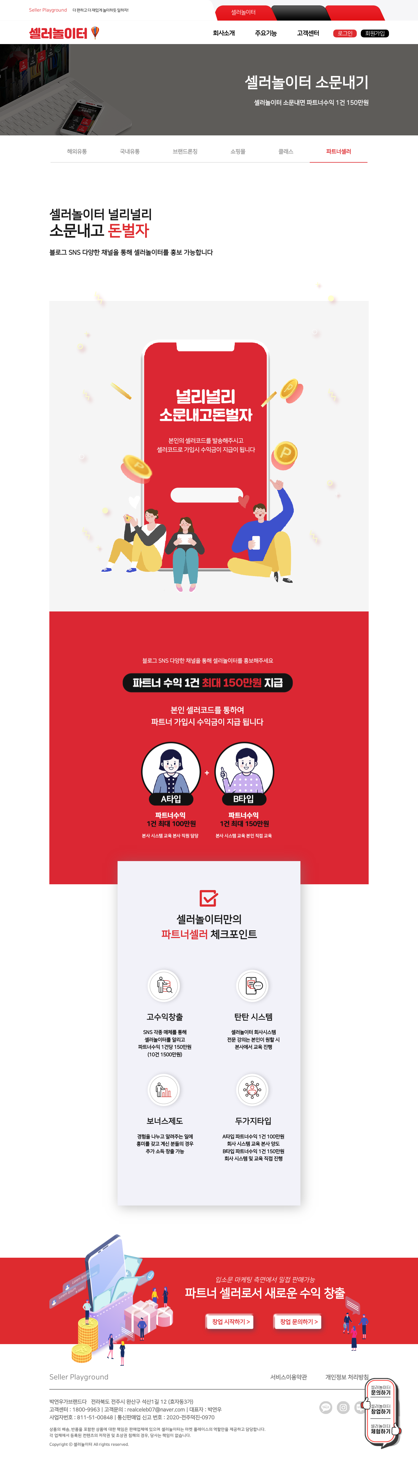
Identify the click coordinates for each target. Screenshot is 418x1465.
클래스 (285, 152)
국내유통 (130, 152)
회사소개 (224, 33)
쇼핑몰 (237, 152)
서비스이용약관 (288, 1380)
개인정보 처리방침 (347, 1380)
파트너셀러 (338, 152)
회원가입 (375, 33)
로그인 (345, 33)
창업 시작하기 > (231, 1324)
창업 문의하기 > (299, 1324)
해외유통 (77, 152)
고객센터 (308, 33)
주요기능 (266, 33)
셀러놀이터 (243, 12)
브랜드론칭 (185, 152)
